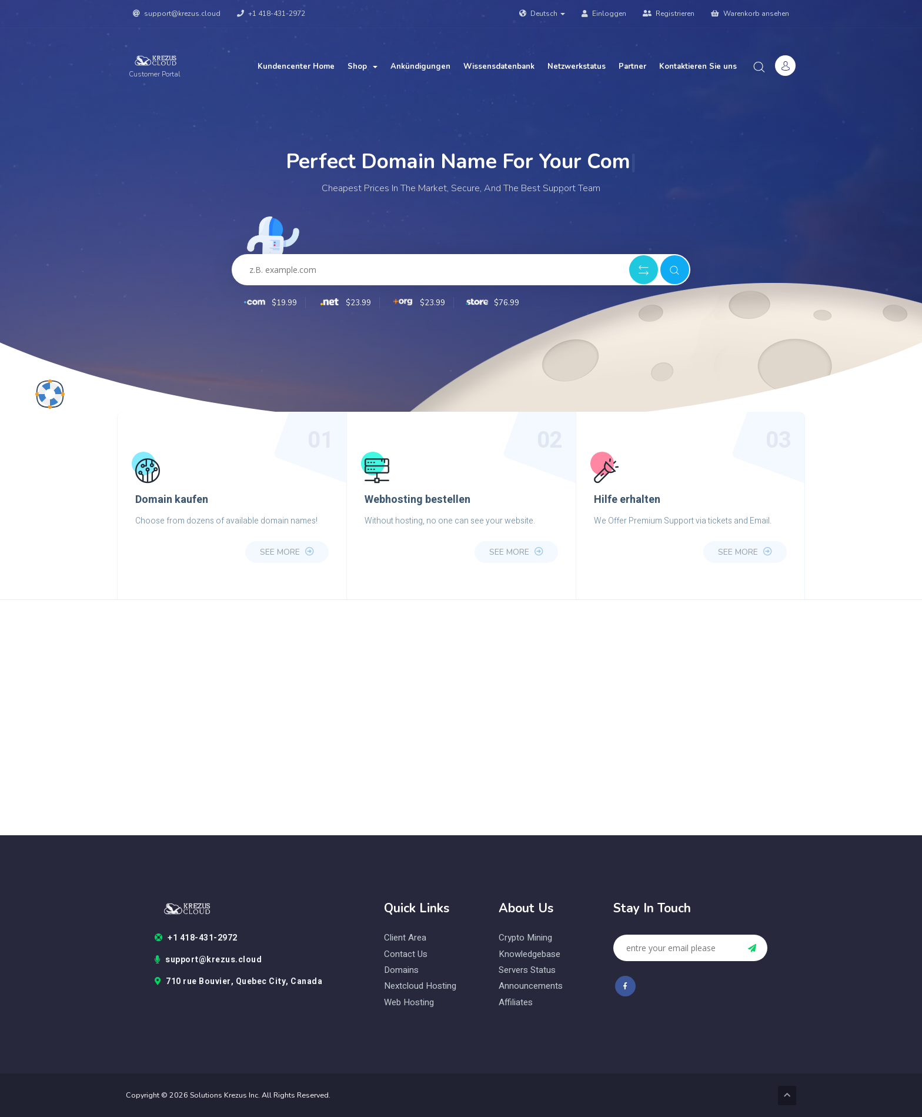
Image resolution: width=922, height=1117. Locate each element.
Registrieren (668, 13)
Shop (363, 66)
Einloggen (604, 13)
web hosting (409, 1002)
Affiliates (516, 1002)
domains (401, 970)
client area (405, 938)
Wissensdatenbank (499, 66)
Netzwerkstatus (576, 66)
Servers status (527, 970)
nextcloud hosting (420, 986)
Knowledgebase (529, 954)
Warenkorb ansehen (750, 13)
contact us (405, 954)
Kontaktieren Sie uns (698, 66)
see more (287, 552)
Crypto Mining (525, 938)
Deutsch (542, 13)
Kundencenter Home (296, 66)
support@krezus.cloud (177, 13)
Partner (632, 66)
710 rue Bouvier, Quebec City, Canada (239, 982)
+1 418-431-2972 (271, 13)
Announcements (531, 986)
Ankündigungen (420, 66)
